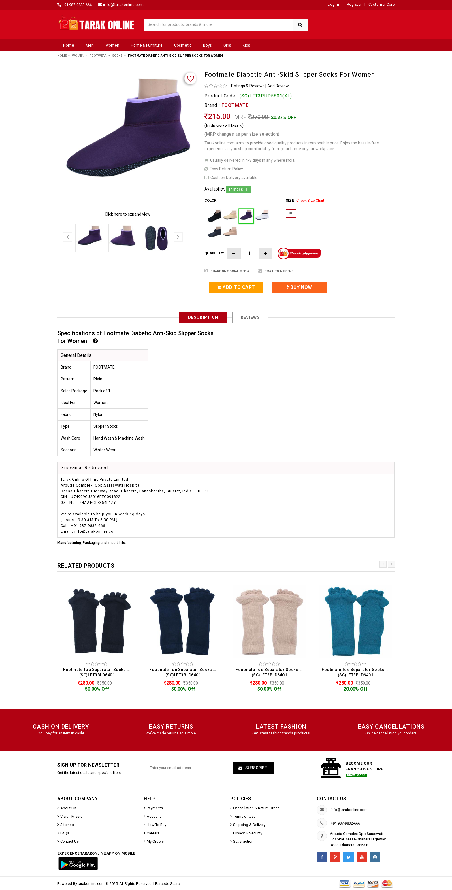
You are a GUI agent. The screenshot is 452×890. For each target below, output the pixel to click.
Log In (333, 4)
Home (68, 45)
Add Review (278, 86)
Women (112, 45)
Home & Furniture (147, 45)
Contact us (331, 798)
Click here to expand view (127, 214)
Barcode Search (168, 883)
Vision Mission (72, 816)
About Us (68, 808)
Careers (153, 833)
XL (291, 213)
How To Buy (156, 825)
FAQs (64, 833)
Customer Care (381, 4)
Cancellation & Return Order (256, 808)
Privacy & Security (247, 833)
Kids (246, 45)
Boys (207, 45)
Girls (227, 45)
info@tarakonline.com (123, 4)
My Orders (155, 841)
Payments (155, 808)
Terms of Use (244, 816)
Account (154, 816)
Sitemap (67, 825)
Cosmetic (182, 45)
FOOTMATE (235, 105)
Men (90, 45)
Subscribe (255, 767)
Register (354, 4)
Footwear (98, 56)
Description (203, 317)
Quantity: (214, 253)
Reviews (250, 317)
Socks (117, 56)
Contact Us (69, 841)
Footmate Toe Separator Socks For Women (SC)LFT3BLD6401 (98, 672)
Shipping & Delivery (249, 825)
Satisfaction (243, 841)
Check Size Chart (310, 200)
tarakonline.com (92, 883)
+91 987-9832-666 (77, 5)
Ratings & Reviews (248, 86)
